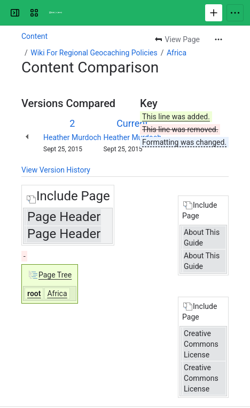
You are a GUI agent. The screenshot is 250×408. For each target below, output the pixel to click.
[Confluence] (55, 12)
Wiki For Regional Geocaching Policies (93, 52)
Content (34, 36)
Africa (176, 52)
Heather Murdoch (72, 137)
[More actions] (218, 39)
